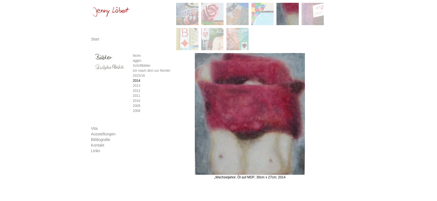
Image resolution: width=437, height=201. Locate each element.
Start (95, 39)
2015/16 (139, 76)
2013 (136, 86)
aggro (137, 61)
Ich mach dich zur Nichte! (152, 71)
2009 (136, 106)
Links (95, 151)
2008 (136, 111)
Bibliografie (100, 139)
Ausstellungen (103, 134)
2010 (136, 101)
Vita (94, 128)
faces (137, 56)
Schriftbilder (141, 66)
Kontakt (97, 145)
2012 (136, 91)
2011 (136, 96)
